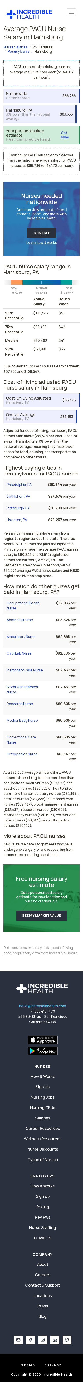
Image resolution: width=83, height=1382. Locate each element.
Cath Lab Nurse (19, 653)
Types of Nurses (43, 1159)
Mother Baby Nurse (22, 720)
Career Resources (43, 1128)
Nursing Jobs (42, 1097)
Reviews (42, 1217)
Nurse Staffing (42, 1227)
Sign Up (43, 1086)
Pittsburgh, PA (18, 508)
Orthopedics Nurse (22, 754)
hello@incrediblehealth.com (42, 1005)
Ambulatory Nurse (21, 636)
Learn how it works (41, 242)
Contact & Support (42, 1285)
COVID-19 (42, 1238)
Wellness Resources (42, 1138)
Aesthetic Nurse (20, 619)
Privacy (53, 1365)
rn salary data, (39, 947)
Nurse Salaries (15, 47)
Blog (43, 1316)
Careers (42, 1274)
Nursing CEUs (42, 1107)
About (42, 1264)
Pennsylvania (18, 51)
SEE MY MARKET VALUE (41, 915)
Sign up (43, 1196)
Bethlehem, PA (18, 496)
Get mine (65, 135)
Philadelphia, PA (19, 484)
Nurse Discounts (42, 1149)
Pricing (42, 1206)
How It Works (43, 1076)
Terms (28, 1365)
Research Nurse (20, 703)
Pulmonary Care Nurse (25, 670)
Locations (42, 1295)
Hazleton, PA (17, 519)
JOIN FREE (41, 232)
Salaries (42, 1118)
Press (42, 1306)
